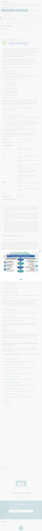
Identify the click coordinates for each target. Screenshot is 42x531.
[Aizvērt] (40, 251)
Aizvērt (21, 279)
